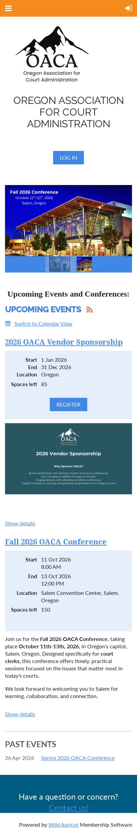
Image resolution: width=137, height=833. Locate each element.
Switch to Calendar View (43, 323)
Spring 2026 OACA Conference (78, 758)
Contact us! (69, 807)
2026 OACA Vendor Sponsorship (64, 342)
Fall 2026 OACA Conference (56, 542)
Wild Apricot (63, 824)
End (32, 367)
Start (31, 359)
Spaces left (24, 384)
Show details (20, 523)
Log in (68, 157)
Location (27, 374)
